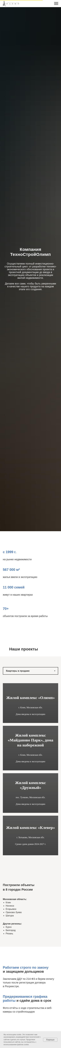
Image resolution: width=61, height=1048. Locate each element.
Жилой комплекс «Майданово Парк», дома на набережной (30, 740)
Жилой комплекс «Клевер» (30, 827)
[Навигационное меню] (56, 3)
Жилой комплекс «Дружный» (30, 785)
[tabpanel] (30, 776)
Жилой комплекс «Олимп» (30, 697)
